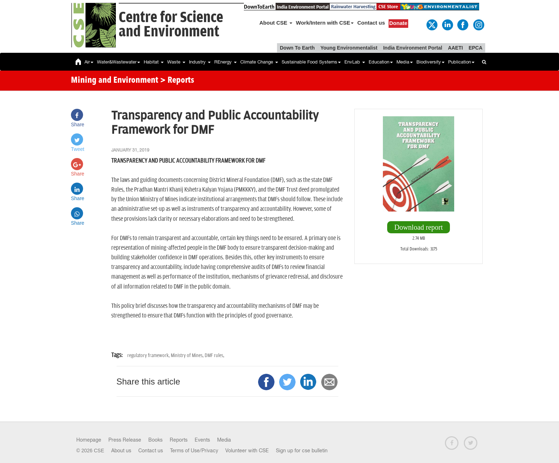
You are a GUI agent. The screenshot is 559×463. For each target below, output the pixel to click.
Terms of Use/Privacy (194, 450)
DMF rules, (214, 355)
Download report (418, 227)
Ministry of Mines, (188, 355)
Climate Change (259, 62)
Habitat (154, 62)
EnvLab (354, 62)
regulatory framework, (149, 355)
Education (381, 62)
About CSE (276, 23)
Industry (200, 62)
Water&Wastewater (118, 62)
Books (155, 440)
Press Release (124, 440)
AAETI (455, 48)
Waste (176, 62)
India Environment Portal (412, 48)
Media (404, 62)
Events (202, 440)
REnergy (225, 62)
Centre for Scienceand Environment (171, 24)
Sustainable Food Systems (311, 62)
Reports (179, 440)
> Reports (177, 80)
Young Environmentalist (349, 48)
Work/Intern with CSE (325, 23)
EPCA (475, 48)
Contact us (371, 23)
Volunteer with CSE (247, 450)
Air (88, 62)
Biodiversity (430, 62)
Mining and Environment (114, 80)
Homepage (88, 440)
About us (121, 450)
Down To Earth (297, 48)
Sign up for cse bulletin (302, 450)
